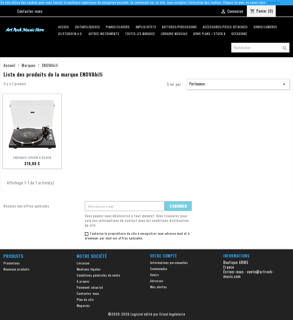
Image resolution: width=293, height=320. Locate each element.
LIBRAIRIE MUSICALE (174, 34)
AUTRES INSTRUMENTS (104, 34)
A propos (83, 281)
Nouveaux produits (16, 269)
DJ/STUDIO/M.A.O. (70, 34)
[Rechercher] (260, 48)
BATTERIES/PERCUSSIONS (179, 27)
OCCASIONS (239, 34)
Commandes (158, 268)
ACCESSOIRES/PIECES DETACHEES (225, 27)
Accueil (63, 27)
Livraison (83, 262)
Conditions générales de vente (98, 275)
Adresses (156, 280)
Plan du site (85, 299)
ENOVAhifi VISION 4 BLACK (32, 157)
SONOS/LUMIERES (265, 27)
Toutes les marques (140, 34)
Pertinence (238, 84)
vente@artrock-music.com (248, 274)
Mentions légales (89, 269)
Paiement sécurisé (90, 287)
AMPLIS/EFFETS (146, 27)
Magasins (83, 305)
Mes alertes (158, 286)
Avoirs (154, 274)
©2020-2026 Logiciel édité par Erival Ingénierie (146, 313)
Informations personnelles (169, 262)
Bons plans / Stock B (209, 34)
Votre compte (163, 256)
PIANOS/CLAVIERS (118, 27)
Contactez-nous (30, 11)
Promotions (11, 262)
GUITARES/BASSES (87, 27)
